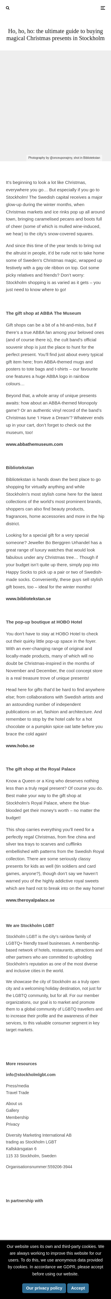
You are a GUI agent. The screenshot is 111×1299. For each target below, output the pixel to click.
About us (14, 1103)
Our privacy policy (44, 1288)
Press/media (17, 1085)
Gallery (12, 1110)
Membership (17, 1117)
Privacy (13, 1124)
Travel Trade (17, 1092)
